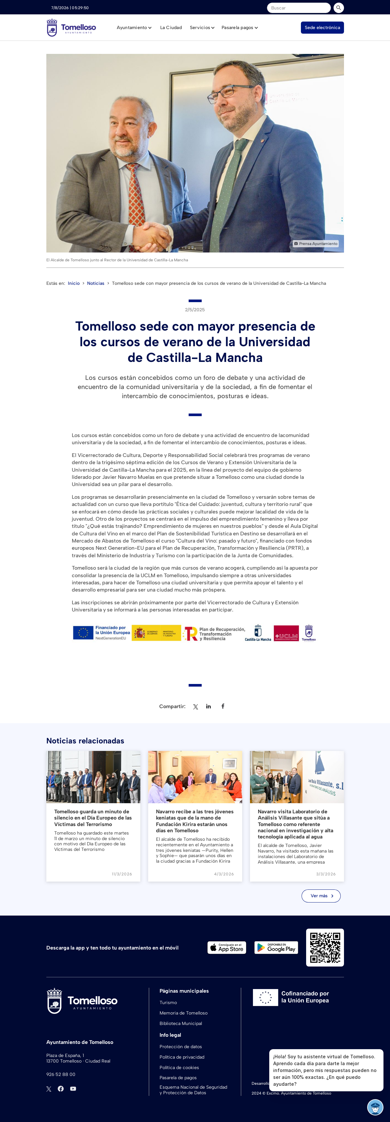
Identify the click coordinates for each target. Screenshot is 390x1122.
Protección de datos (181, 1046)
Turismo (168, 1002)
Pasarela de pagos (178, 1078)
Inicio (74, 283)
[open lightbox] (195, 153)
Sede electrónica (322, 27)
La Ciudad (171, 27)
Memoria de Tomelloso (184, 1013)
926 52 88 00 (60, 1074)
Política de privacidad (182, 1057)
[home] (71, 27)
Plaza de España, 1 (65, 1055)
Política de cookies (179, 1067)
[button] (134, 27)
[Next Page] (321, 895)
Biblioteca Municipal (181, 1023)
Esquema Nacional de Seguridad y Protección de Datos (193, 1090)
